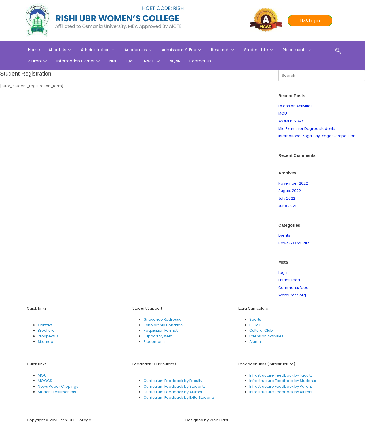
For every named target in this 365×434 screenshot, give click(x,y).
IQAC (131, 61)
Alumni (38, 61)
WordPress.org (292, 295)
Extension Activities (295, 105)
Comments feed (293, 287)
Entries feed (289, 280)
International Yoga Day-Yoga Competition (316, 136)
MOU (282, 113)
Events (284, 235)
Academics (139, 50)
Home (34, 50)
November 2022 (293, 183)
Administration (98, 50)
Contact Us (200, 61)
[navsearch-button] (338, 51)
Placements (298, 50)
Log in (283, 272)
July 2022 (286, 198)
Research (223, 50)
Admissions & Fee (182, 50)
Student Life (259, 50)
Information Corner (78, 61)
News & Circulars (293, 243)
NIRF (113, 61)
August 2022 (289, 190)
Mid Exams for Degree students (306, 128)
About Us (60, 50)
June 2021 (287, 205)
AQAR (175, 61)
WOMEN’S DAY (291, 121)
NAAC (152, 61)
